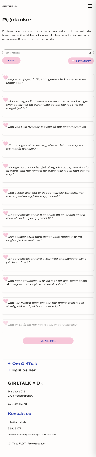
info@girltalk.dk (17, 422)
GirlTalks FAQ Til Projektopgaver (27, 443)
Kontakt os (19, 414)
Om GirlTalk (24, 364)
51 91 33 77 (14, 428)
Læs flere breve (48, 340)
